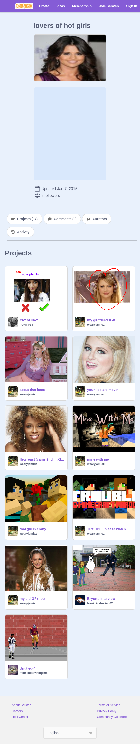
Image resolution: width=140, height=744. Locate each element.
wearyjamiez (96, 324)
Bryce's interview (101, 599)
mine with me (98, 459)
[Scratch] (24, 6)
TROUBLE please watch (106, 529)
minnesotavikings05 (34, 673)
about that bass (32, 390)
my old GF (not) (32, 599)
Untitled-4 (27, 668)
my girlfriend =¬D (101, 320)
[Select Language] (70, 733)
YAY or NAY (29, 320)
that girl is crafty (33, 529)
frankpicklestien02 (100, 603)
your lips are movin (102, 390)
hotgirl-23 (26, 324)
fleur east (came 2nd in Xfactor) (42, 459)
